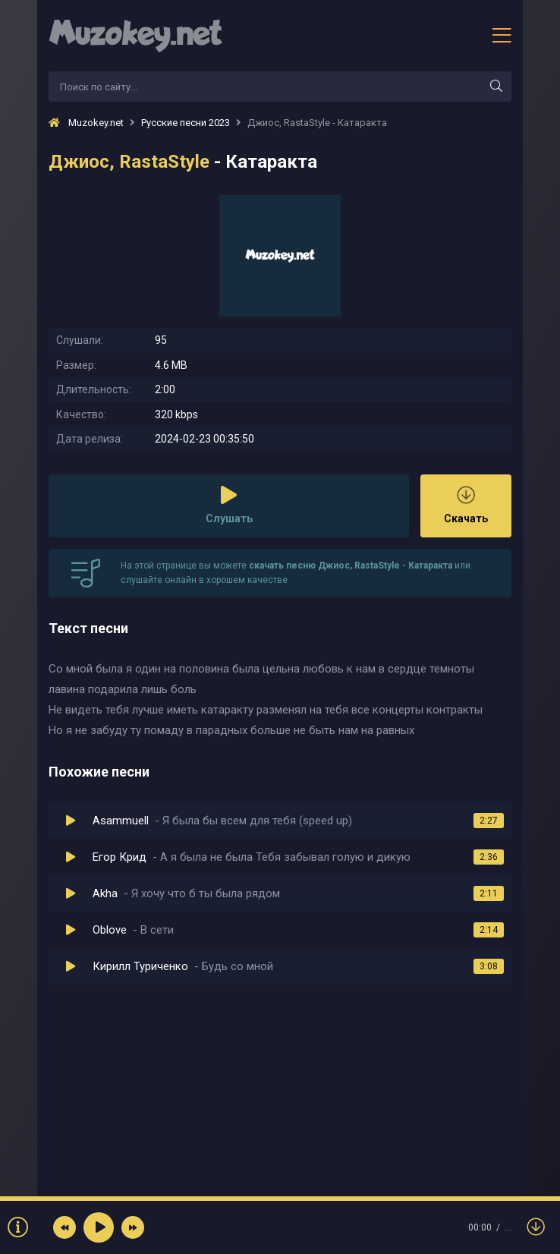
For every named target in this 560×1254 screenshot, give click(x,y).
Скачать (465, 505)
